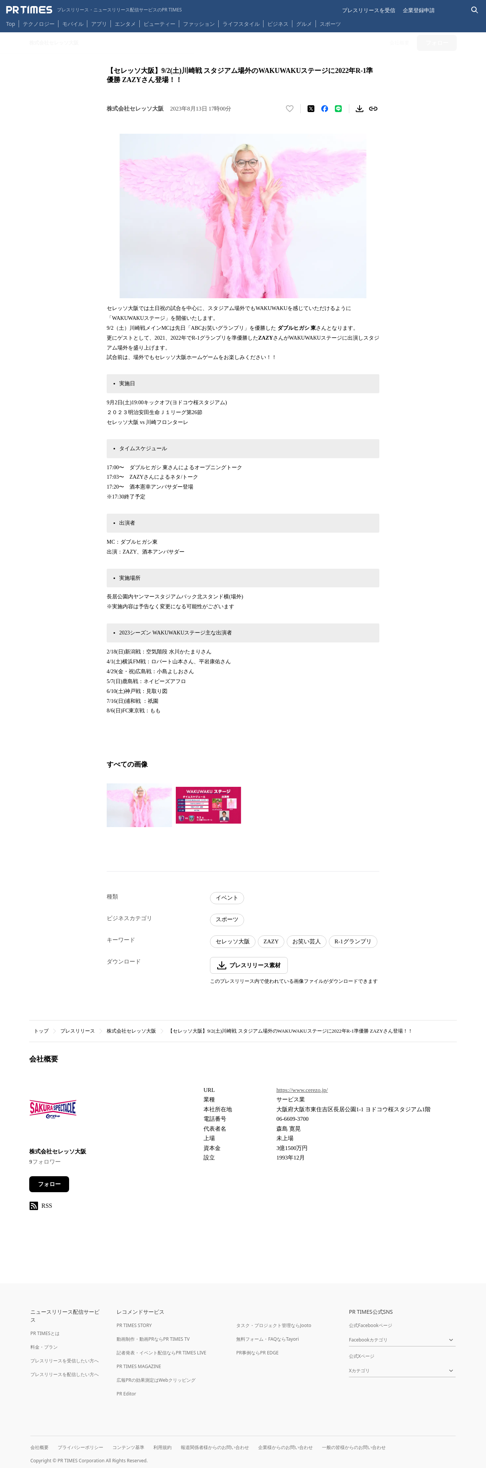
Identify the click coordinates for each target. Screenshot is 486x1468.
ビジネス (278, 23)
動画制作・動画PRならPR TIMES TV (153, 1339)
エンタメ (125, 23)
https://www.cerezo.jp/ (302, 1090)
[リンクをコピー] (373, 109)
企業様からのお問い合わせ (285, 1447)
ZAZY (271, 941)
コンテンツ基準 (128, 1447)
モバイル (73, 23)
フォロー (49, 1184)
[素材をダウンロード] (359, 109)
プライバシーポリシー (80, 1447)
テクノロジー (39, 23)
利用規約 (162, 1447)
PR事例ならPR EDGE (257, 1352)
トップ (41, 1031)
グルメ (304, 23)
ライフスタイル (241, 23)
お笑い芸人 (306, 941)
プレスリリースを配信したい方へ (64, 1374)
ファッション (199, 23)
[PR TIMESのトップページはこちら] (94, 9)
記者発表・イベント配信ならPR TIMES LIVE (161, 1352)
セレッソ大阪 (233, 941)
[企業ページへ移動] (53, 1111)
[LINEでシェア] (338, 109)
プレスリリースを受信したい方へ (64, 1360)
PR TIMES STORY (134, 1325)
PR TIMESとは (45, 1333)
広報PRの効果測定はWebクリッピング (156, 1380)
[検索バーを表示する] (475, 10)
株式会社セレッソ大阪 (131, 1031)
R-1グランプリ (353, 941)
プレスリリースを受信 (368, 10)
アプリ (99, 23)
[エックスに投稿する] (311, 109)
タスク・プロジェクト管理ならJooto (273, 1325)
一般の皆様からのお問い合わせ (354, 1447)
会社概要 (39, 1447)
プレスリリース (77, 1031)
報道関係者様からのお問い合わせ (215, 1447)
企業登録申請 (419, 10)
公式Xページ (361, 1356)
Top (10, 23)
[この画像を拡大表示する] (139, 805)
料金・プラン (44, 1347)
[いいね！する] (290, 109)
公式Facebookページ (370, 1325)
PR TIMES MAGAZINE (139, 1366)
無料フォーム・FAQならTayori (267, 1339)
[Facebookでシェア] (325, 109)
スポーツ (330, 23)
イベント (227, 898)
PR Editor (126, 1393)
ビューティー (159, 23)
